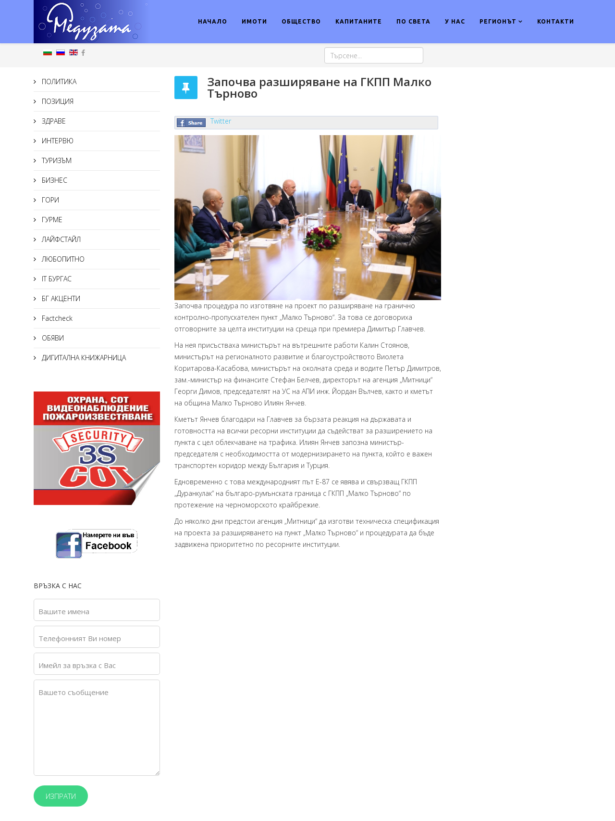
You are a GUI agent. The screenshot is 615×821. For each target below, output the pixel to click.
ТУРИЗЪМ (56, 160)
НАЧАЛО (212, 21)
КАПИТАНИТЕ (358, 21)
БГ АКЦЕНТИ (60, 298)
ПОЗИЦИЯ (57, 101)
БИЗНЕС (53, 180)
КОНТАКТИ (555, 21)
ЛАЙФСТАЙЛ (60, 239)
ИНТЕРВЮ (57, 140)
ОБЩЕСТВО (301, 21)
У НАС (455, 21)
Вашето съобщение (73, 692)
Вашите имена (63, 611)
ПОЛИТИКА (58, 81)
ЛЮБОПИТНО (62, 259)
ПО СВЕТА (413, 21)
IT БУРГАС (56, 278)
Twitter (220, 121)
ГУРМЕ (51, 219)
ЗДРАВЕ (53, 121)
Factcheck (56, 318)
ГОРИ (49, 199)
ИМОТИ (254, 21)
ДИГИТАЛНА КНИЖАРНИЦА (83, 357)
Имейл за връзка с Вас (77, 665)
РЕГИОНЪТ (498, 21)
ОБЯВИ (52, 337)
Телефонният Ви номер (79, 638)
